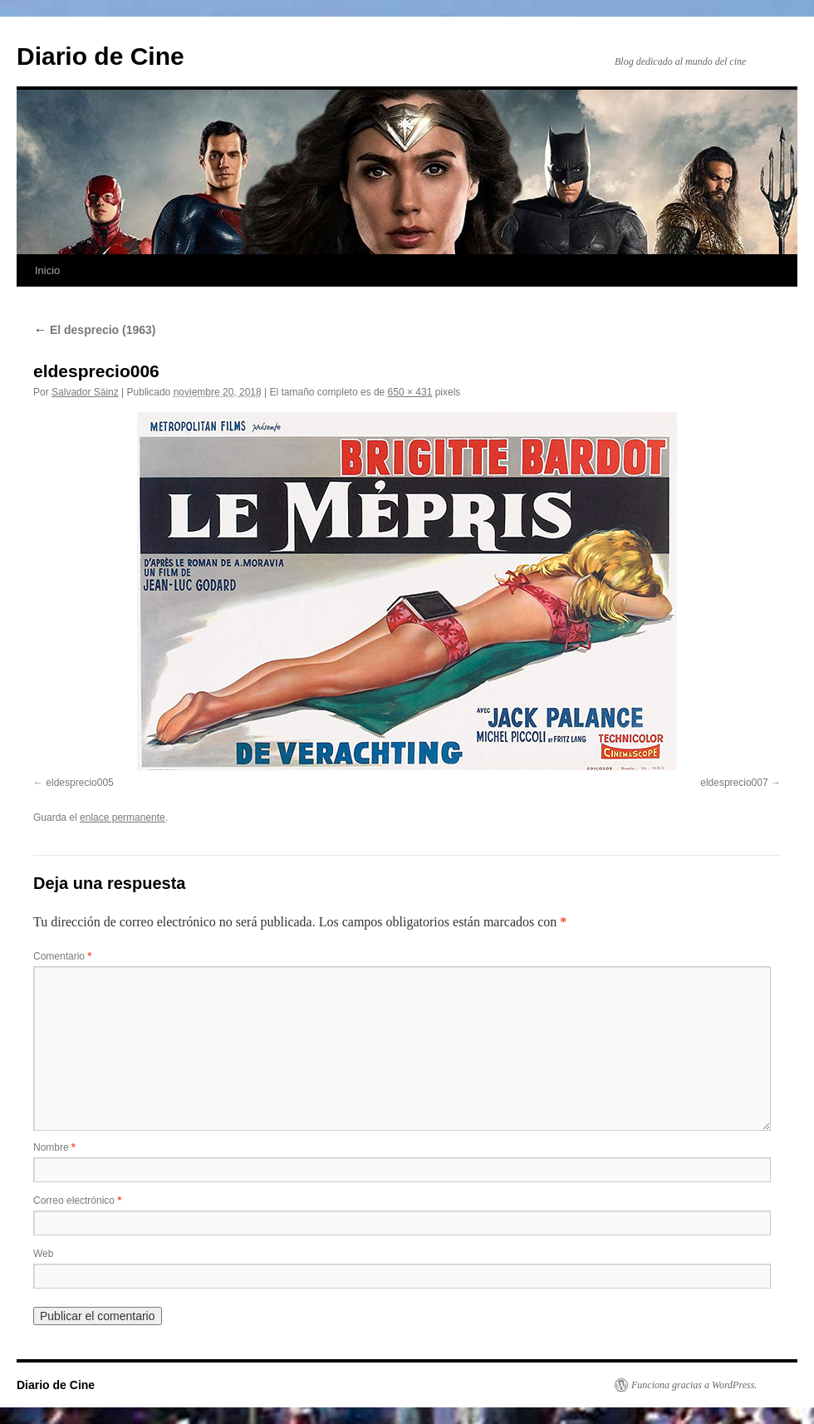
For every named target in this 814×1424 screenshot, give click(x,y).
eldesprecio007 (733, 782)
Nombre (54, 1147)
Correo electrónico (77, 1200)
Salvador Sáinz (85, 392)
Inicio (47, 270)
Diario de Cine (100, 56)
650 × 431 (410, 392)
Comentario (62, 956)
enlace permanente (122, 817)
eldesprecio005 (79, 782)
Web (43, 1254)
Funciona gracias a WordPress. (694, 1385)
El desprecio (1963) (94, 329)
